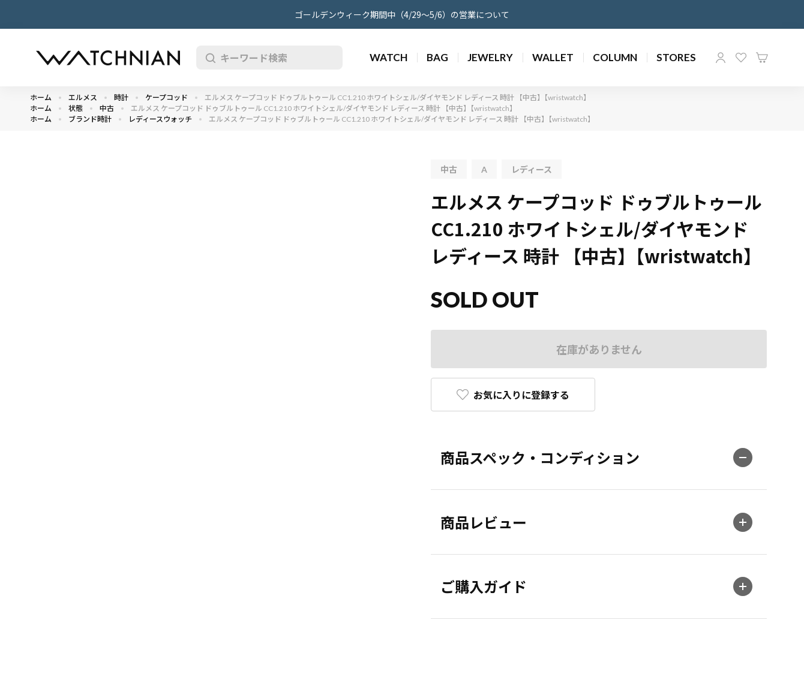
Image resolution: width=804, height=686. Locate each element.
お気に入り (741, 57)
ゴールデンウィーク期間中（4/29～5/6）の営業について (402, 14)
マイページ (720, 57)
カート (762, 57)
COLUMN (615, 57)
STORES (676, 57)
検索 (208, 58)
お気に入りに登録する (521, 394)
